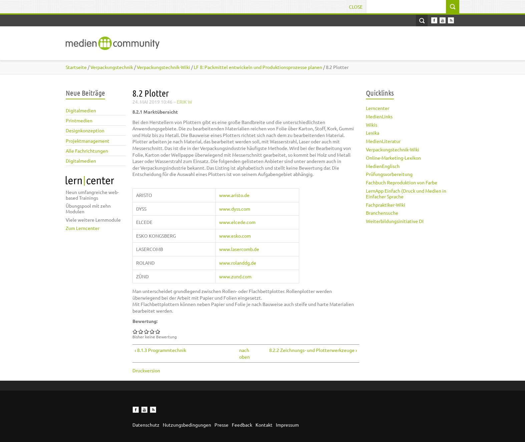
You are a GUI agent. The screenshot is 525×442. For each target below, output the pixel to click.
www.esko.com (235, 236)
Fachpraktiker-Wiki (385, 205)
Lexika (372, 133)
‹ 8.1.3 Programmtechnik (160, 350)
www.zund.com (235, 276)
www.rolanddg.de (237, 263)
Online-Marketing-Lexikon (393, 158)
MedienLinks (379, 116)
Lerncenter (377, 108)
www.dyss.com (234, 209)
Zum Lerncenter (82, 228)
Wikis (371, 125)
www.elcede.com (237, 222)
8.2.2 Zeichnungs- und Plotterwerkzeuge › (313, 350)
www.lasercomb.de (239, 249)
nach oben (243, 353)
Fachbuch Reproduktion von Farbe (401, 182)
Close (356, 7)
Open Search (422, 20)
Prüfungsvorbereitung (389, 174)
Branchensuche (382, 213)
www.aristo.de (234, 195)
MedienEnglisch (383, 166)
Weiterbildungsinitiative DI (395, 221)
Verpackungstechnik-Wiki (392, 149)
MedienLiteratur (383, 141)
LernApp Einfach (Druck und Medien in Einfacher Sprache (406, 193)
